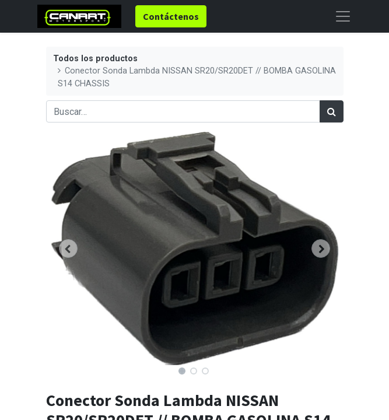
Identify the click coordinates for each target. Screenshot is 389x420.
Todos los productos (95, 59)
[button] (68, 248)
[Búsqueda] (332, 111)
